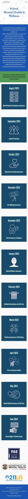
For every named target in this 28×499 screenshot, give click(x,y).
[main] (14, 12)
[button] (2, 2)
